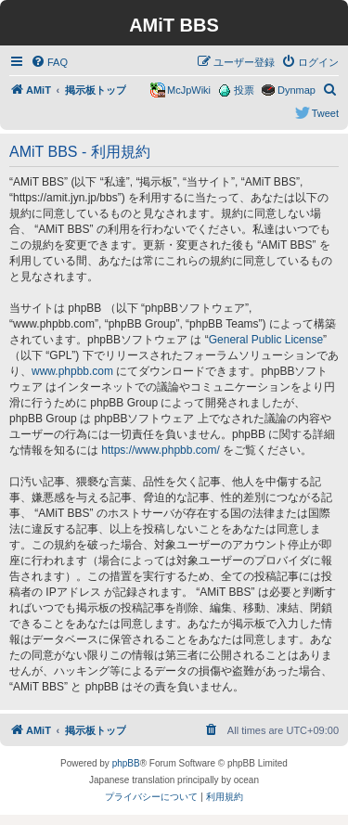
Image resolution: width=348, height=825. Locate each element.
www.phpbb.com (72, 371)
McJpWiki (189, 90)
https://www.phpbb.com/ (160, 450)
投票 (244, 90)
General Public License (266, 339)
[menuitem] (49, 62)
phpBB (126, 763)
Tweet (325, 113)
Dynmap (296, 90)
